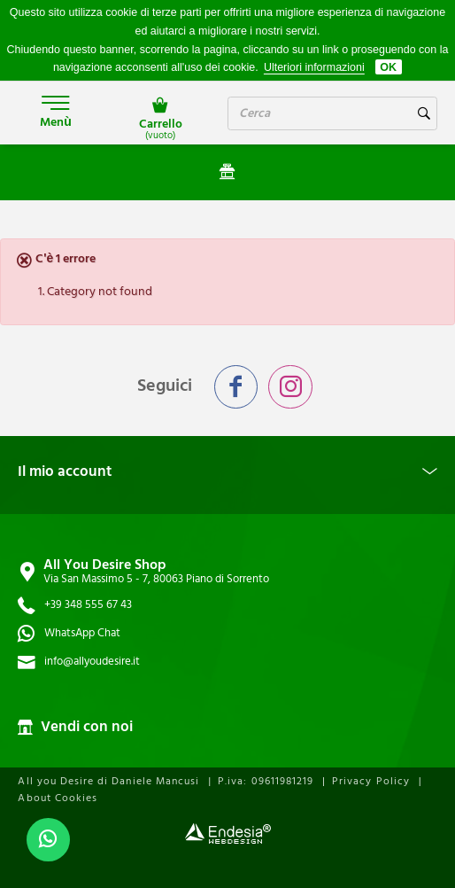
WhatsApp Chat (82, 633)
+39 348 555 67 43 (88, 605)
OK (388, 67)
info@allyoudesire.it (92, 661)
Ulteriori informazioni (314, 67)
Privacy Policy (371, 782)
